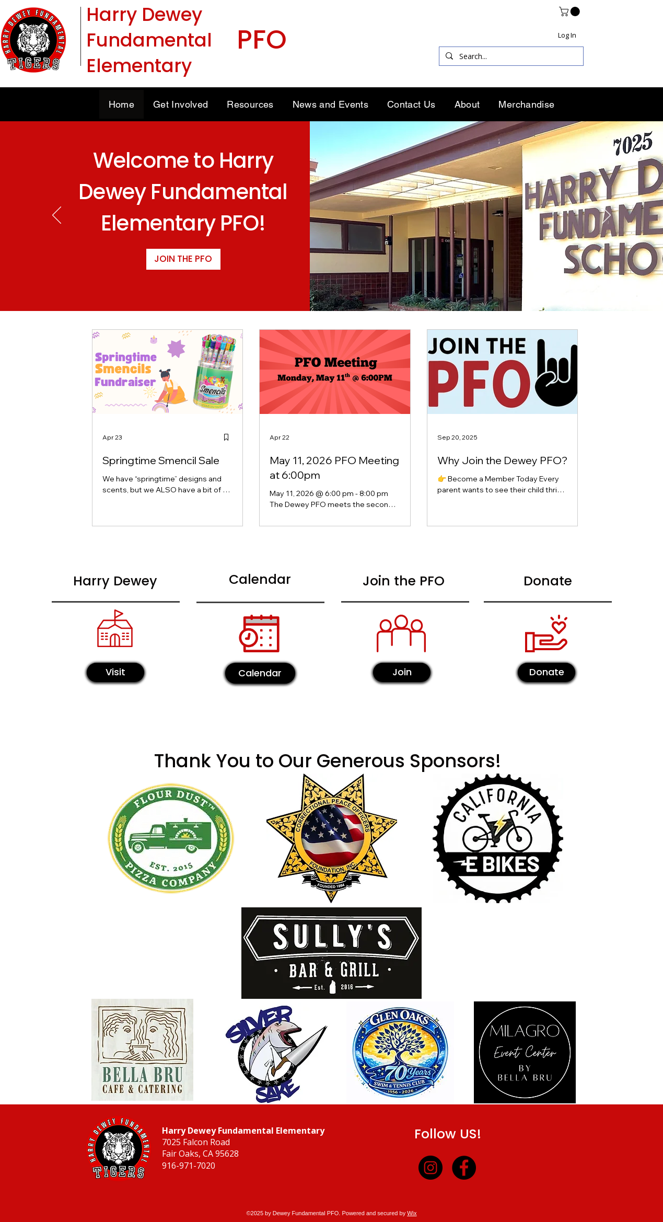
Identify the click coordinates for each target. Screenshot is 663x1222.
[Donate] (546, 672)
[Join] (402, 672)
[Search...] (510, 56)
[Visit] (115, 672)
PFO (262, 39)
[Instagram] (430, 1168)
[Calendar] (260, 673)
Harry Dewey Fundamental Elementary (149, 40)
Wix (411, 1213)
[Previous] (56, 215)
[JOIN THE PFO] (183, 259)
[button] (570, 11)
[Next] (606, 215)
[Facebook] (464, 1168)
